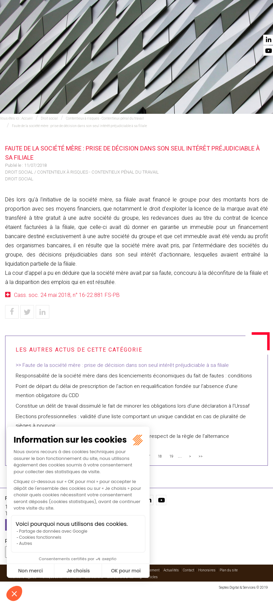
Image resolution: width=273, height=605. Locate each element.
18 (160, 456)
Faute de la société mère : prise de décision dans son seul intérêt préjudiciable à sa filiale (79, 126)
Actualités (227, 24)
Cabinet (172, 24)
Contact (258, 24)
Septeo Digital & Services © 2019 (243, 587)
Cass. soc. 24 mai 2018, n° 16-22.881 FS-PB (67, 295)
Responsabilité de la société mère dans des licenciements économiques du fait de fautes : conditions (134, 376)
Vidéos (198, 24)
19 (171, 456)
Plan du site (229, 570)
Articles (152, 577)
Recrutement (149, 570)
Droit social (49, 118)
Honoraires (207, 570)
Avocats (145, 24)
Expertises (73, 24)
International (110, 24)
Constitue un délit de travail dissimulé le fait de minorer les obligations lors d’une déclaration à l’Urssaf (133, 406)
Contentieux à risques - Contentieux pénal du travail (105, 118)
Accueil (44, 24)
